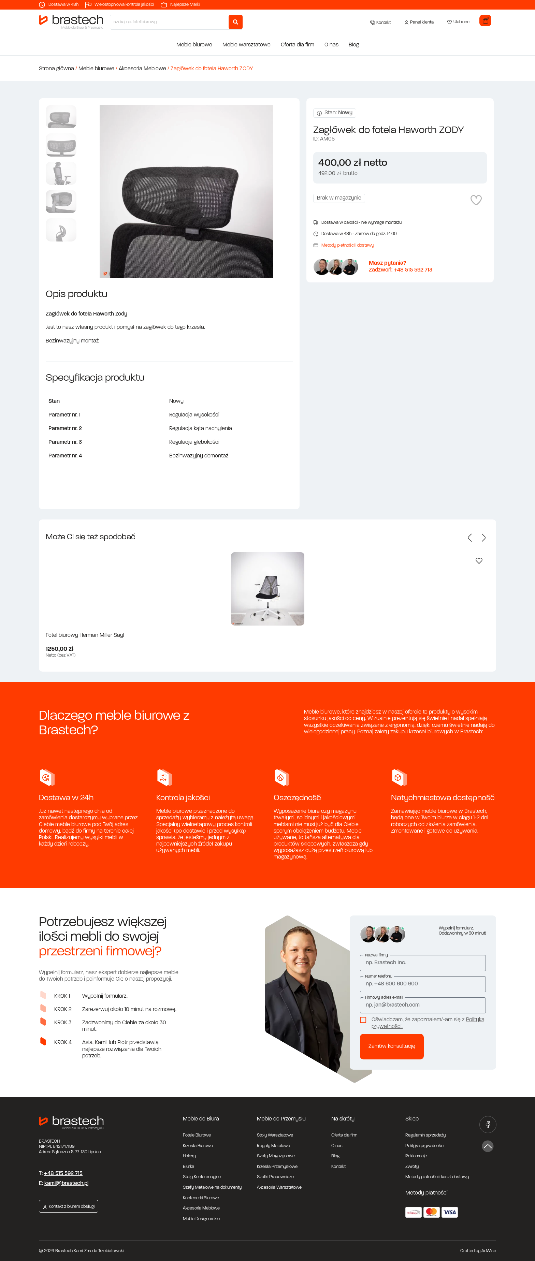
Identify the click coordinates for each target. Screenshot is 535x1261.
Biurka (188, 1166)
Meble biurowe (194, 45)
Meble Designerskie (201, 1219)
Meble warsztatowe (246, 45)
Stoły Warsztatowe (275, 1135)
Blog (354, 45)
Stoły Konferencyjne (202, 1177)
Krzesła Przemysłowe (277, 1166)
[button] (470, 538)
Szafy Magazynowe (276, 1156)
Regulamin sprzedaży (425, 1135)
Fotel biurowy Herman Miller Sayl (85, 635)
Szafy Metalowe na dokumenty (212, 1187)
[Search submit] (236, 22)
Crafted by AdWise (478, 1251)
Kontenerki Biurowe (201, 1198)
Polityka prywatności (424, 1146)
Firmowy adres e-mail (384, 998)
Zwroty (412, 1166)
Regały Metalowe (273, 1146)
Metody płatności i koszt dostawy (437, 1177)
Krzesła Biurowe (198, 1146)
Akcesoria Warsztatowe (279, 1187)
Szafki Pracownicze (275, 1177)
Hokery (189, 1156)
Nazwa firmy (376, 955)
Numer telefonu (378, 976)
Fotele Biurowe (197, 1135)
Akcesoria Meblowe (142, 69)
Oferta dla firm (297, 45)
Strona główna (56, 69)
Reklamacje (416, 1156)
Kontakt (338, 1166)
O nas (331, 45)
